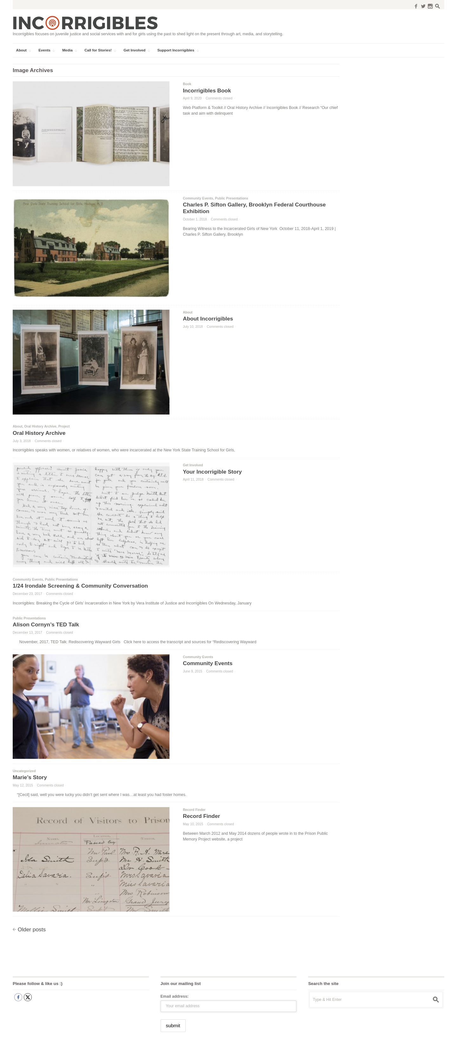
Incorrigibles (27, 1050)
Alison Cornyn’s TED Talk (46, 624)
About (187, 312)
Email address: (175, 996)
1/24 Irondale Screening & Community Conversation (80, 586)
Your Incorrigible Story (212, 472)
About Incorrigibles (208, 318)
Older (32, 929)
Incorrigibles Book (207, 90)
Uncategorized (24, 771)
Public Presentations (231, 198)
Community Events (198, 198)
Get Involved (193, 465)
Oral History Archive (40, 426)
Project (64, 426)
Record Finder (194, 810)
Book (187, 84)
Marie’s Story (30, 777)
